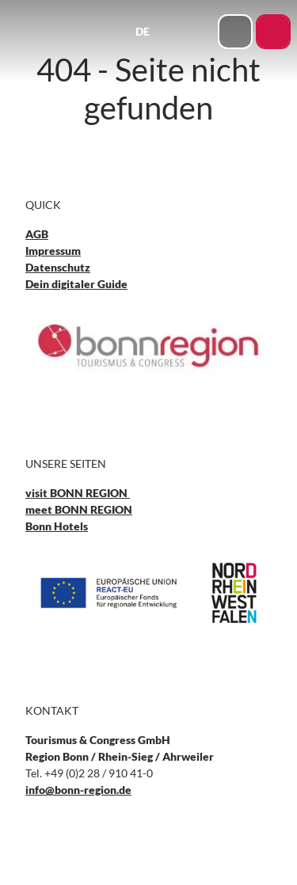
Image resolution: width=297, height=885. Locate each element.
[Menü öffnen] (201, 31)
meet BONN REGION (78, 509)
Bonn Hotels (56, 526)
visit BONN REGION (77, 492)
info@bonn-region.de (78, 789)
